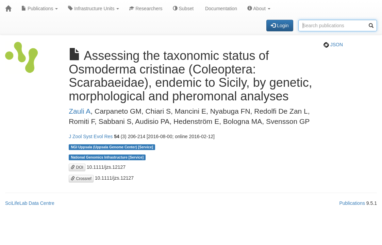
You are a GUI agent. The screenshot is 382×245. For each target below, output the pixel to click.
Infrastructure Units (93, 8)
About (258, 8)
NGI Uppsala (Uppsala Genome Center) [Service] (112, 147)
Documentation (220, 8)
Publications (39, 8)
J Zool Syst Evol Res (91, 136)
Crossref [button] (81, 178)
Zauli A (79, 111)
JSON (333, 44)
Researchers (145, 8)
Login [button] (279, 25)
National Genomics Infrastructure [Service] (107, 157)
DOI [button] (77, 167)
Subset (183, 8)
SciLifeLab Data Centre (29, 203)
